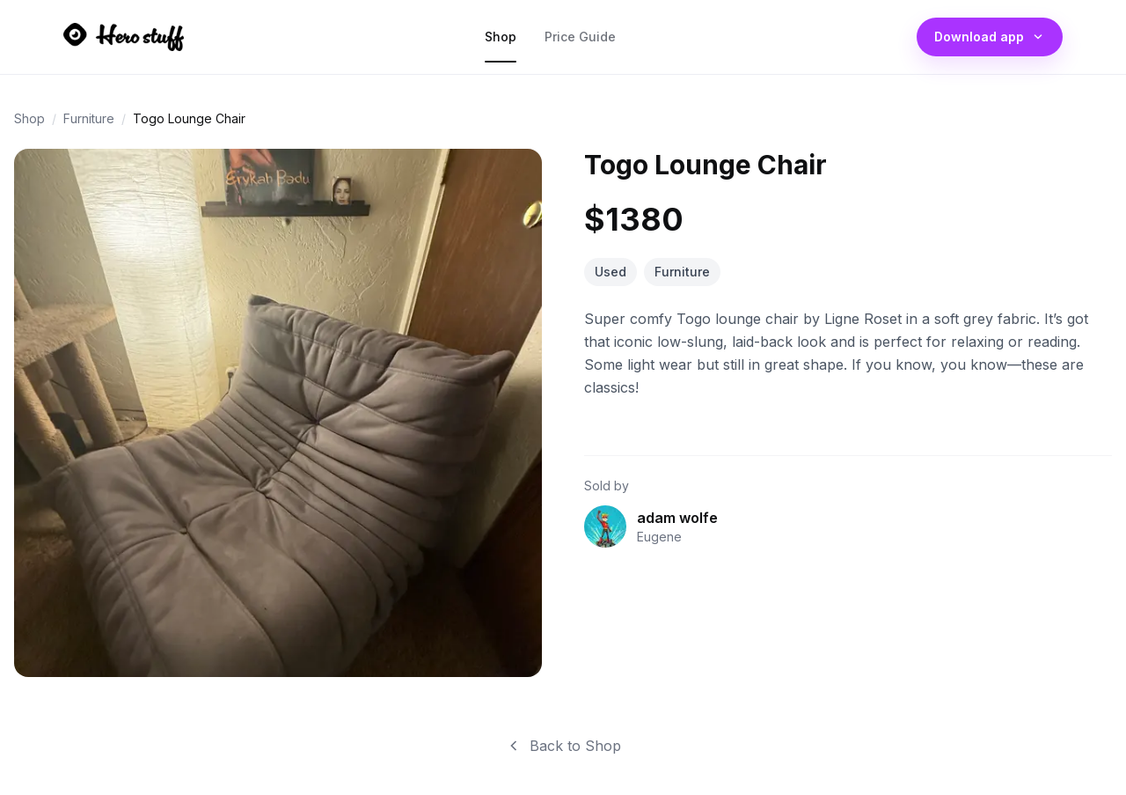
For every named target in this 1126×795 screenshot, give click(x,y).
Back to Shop (563, 746)
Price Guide (580, 41)
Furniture (88, 118)
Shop (500, 41)
